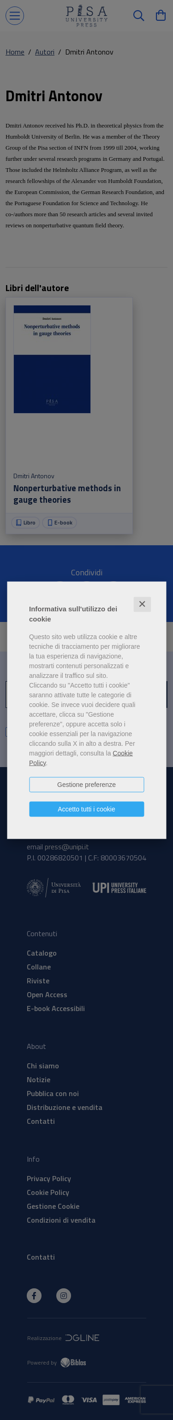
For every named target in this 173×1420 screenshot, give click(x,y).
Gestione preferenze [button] (86, 784)
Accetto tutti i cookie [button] (86, 808)
